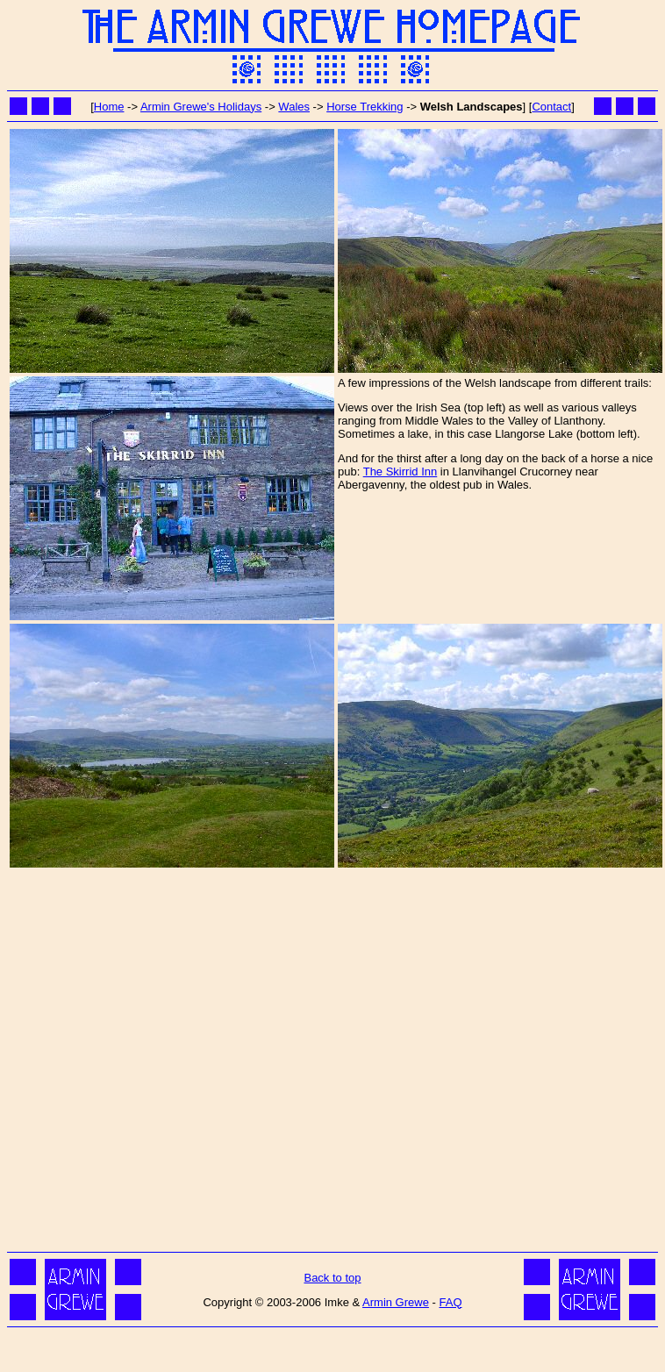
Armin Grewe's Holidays (200, 106)
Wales (294, 106)
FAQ (450, 1302)
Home (109, 106)
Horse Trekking (364, 106)
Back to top (332, 1277)
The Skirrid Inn (400, 471)
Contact (551, 106)
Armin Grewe (395, 1302)
